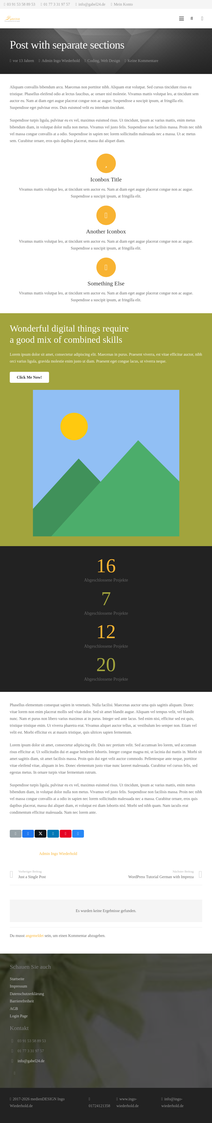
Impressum (18, 986)
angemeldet (35, 936)
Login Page (19, 1016)
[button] (181, 18)
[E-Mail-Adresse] (15, 1073)
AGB (14, 1009)
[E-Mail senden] (15, 834)
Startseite (17, 979)
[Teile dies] (28, 834)
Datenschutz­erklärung (27, 994)
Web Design (110, 61)
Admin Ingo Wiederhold (61, 61)
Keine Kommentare (143, 61)
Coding (93, 61)
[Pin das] (65, 834)
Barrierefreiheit (22, 1001)
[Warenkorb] (202, 18)
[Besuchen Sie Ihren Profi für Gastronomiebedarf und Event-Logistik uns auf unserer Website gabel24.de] (12, 18)
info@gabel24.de (31, 1061)
